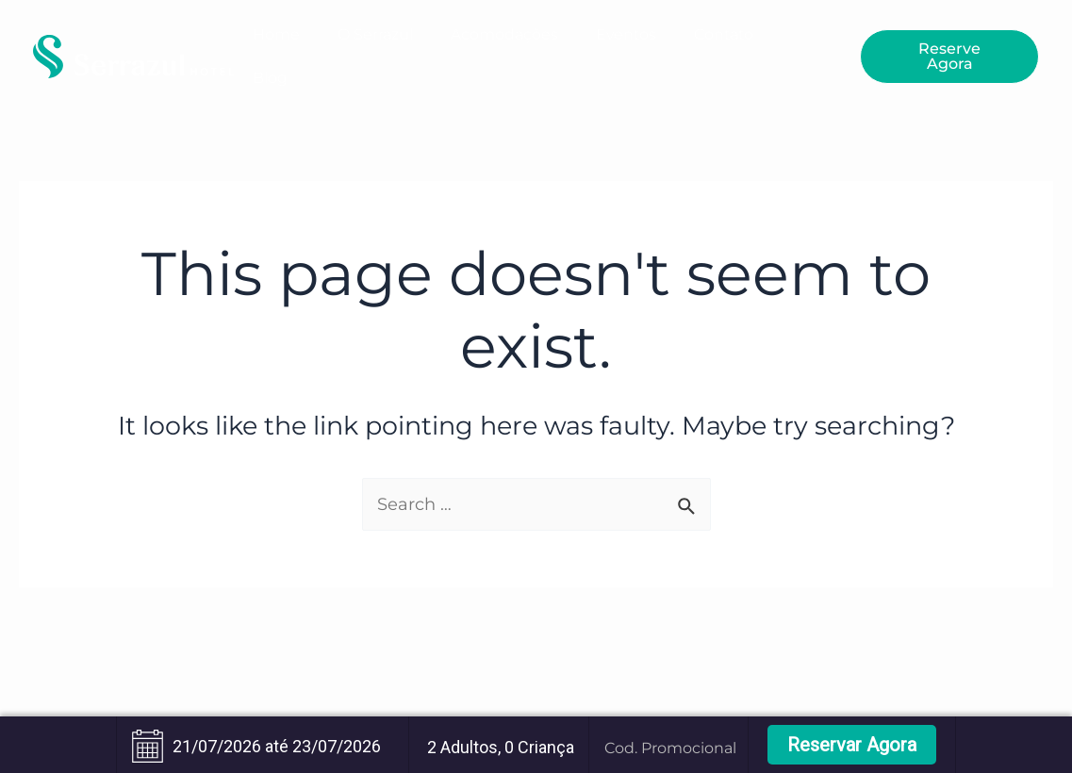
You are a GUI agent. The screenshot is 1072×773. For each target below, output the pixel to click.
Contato (723, 34)
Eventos (626, 34)
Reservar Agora (851, 744)
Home (276, 34)
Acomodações (504, 34)
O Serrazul (375, 34)
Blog (270, 78)
